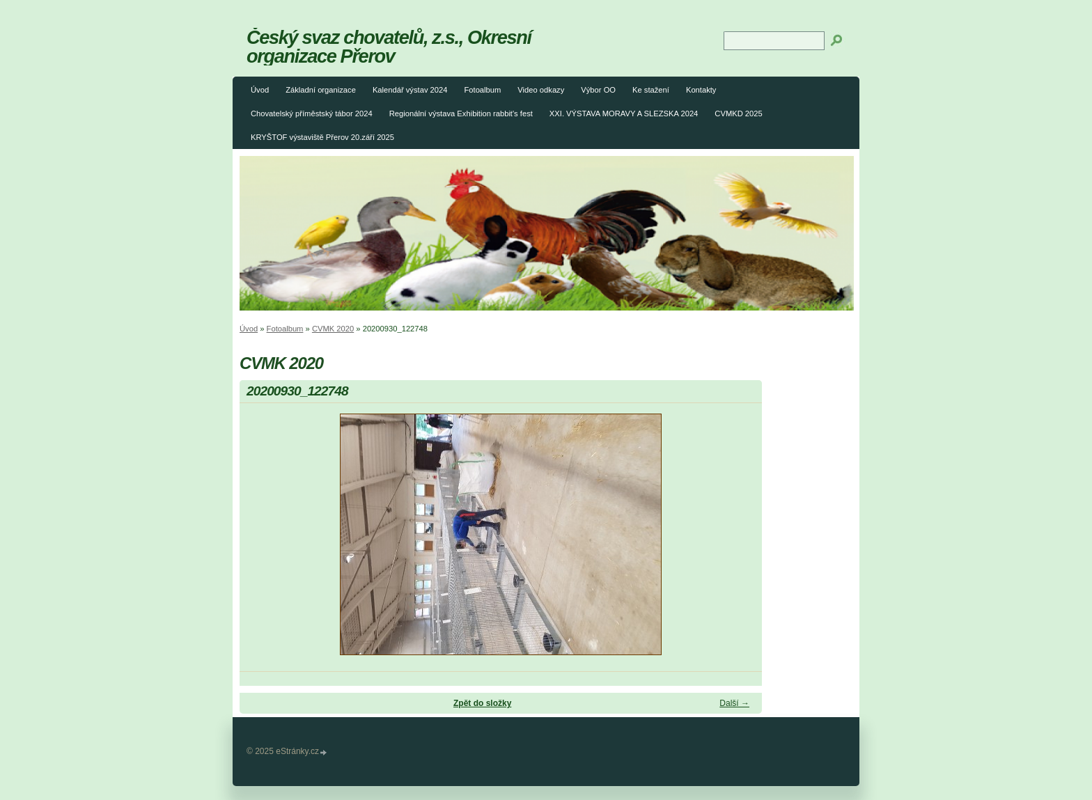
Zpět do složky (482, 703)
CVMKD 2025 (738, 113)
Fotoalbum (482, 90)
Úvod (260, 90)
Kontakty (701, 90)
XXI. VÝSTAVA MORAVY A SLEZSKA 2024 (624, 113)
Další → (734, 703)
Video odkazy (540, 90)
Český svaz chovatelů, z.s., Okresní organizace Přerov (389, 46)
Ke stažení (650, 90)
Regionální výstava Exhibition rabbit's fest (461, 113)
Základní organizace (321, 90)
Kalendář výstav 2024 (410, 90)
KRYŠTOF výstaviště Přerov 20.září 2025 (322, 137)
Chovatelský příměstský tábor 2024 (312, 113)
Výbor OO (598, 90)
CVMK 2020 (333, 328)
